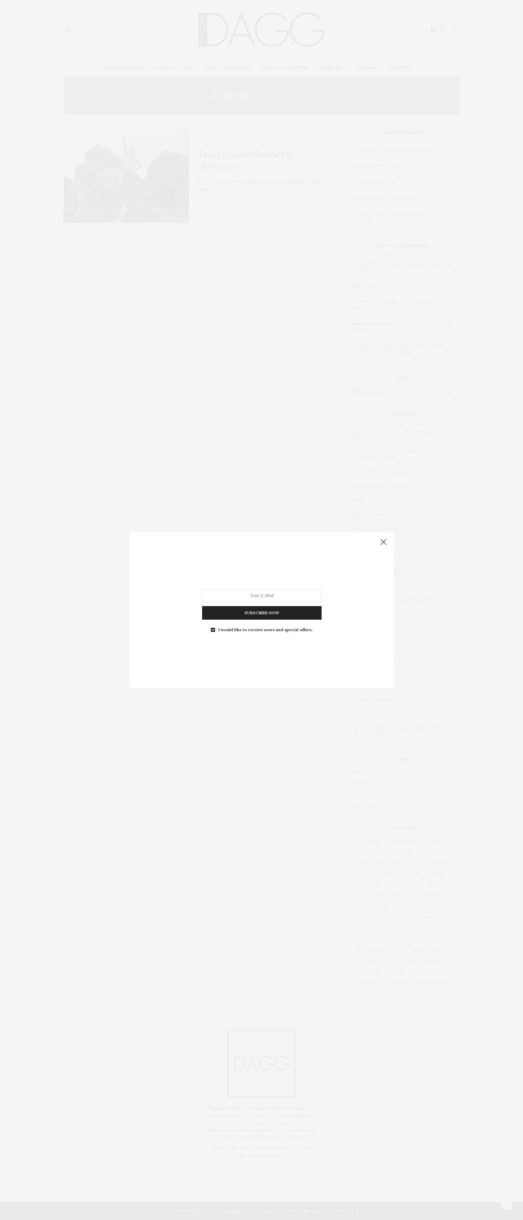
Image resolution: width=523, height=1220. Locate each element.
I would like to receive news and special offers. (265, 629)
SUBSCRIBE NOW (261, 612)
